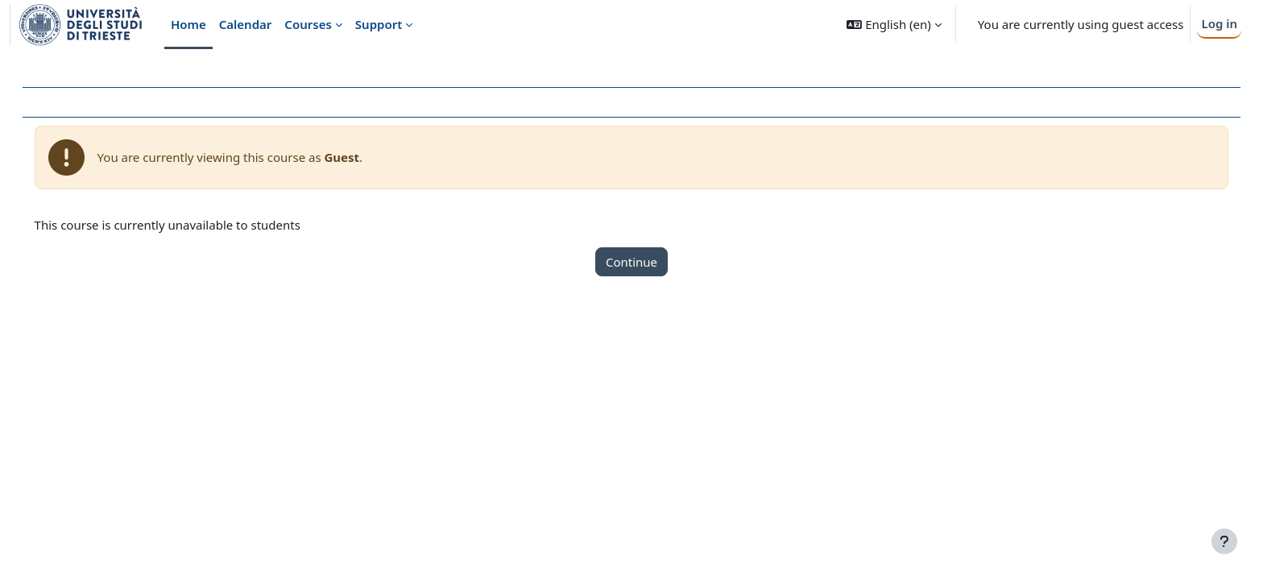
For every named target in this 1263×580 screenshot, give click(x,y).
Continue (631, 262)
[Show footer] (1224, 541)
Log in (1219, 23)
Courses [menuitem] (307, 24)
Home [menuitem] (188, 24)
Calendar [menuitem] (245, 24)
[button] (893, 24)
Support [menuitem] (378, 24)
